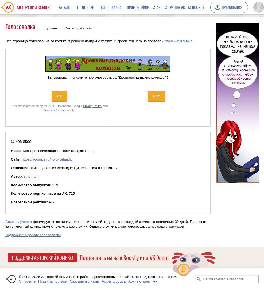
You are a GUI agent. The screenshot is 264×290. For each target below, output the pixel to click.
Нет (156, 96)
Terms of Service (55, 110)
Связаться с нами (84, 281)
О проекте (27, 281)
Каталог (65, 7)
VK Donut (159, 257)
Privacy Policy (92, 106)
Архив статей (139, 281)
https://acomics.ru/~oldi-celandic (47, 159)
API (158, 7)
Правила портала (52, 281)
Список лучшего (18, 222)
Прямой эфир (138, 7)
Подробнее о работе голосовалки (33, 235)
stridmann (32, 176)
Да (59, 96)
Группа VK (176, 7)
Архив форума (114, 281)
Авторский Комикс (177, 41)
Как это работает (78, 28)
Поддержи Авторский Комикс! (42, 257)
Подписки (85, 7)
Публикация (232, 7)
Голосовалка (111, 7)
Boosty (198, 7)
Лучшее (50, 28)
